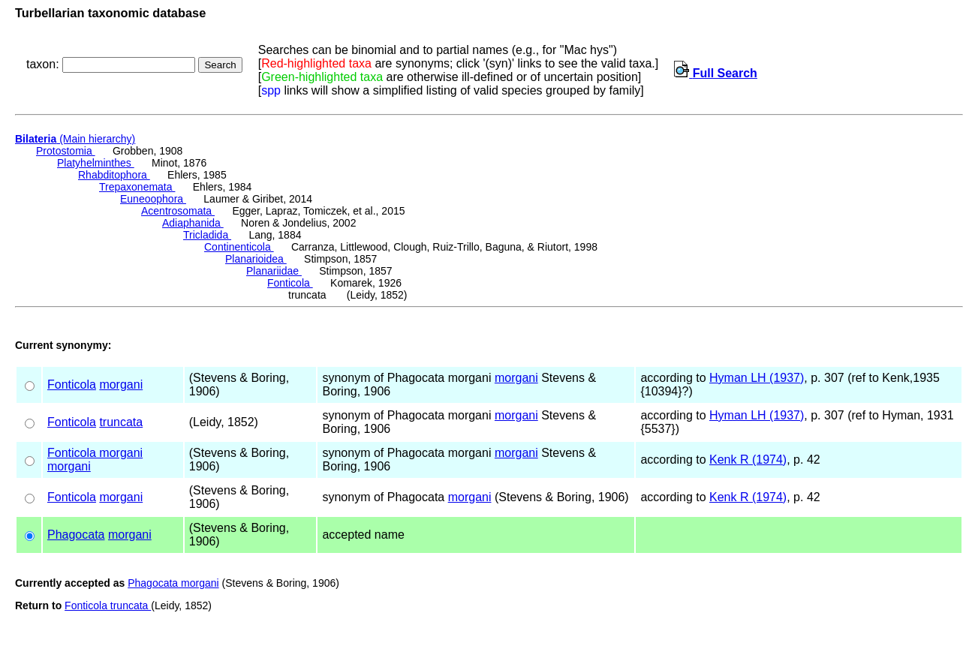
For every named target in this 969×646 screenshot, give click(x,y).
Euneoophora (153, 199)
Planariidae (274, 271)
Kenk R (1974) (748, 459)
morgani (121, 384)
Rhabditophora (114, 175)
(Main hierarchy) (75, 139)
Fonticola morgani (95, 452)
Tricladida (207, 235)
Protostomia (65, 151)
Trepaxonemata (137, 187)
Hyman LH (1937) (756, 377)
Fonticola (290, 283)
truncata (121, 422)
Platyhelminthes (95, 163)
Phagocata (76, 534)
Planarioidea (256, 259)
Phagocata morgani (173, 583)
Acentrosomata (178, 211)
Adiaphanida (193, 223)
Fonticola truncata (108, 605)
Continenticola (239, 247)
